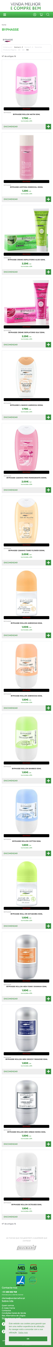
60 (19, 50)
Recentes (38, 47)
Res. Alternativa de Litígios (13, 1315)
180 (27, 50)
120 (23, 50)
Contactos (6, 1310)
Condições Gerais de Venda (14, 1313)
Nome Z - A (28, 47)
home (4, 25)
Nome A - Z (18, 47)
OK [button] (28, 1339)
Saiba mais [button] (23, 1333)
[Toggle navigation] (5, 15)
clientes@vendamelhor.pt (13, 1298)
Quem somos (8, 1305)
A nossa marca (8, 1308)
